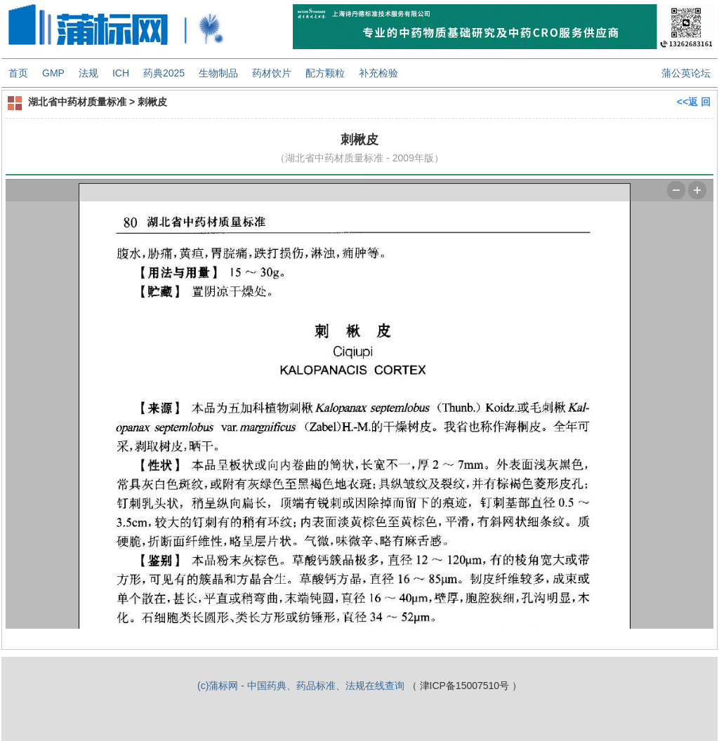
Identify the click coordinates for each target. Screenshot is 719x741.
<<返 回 (694, 101)
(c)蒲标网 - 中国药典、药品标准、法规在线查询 (300, 685)
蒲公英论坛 (686, 73)
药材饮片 (271, 73)
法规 (88, 73)
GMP (53, 73)
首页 (18, 73)
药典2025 (164, 73)
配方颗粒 (325, 73)
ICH (120, 73)
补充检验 (378, 73)
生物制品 (218, 73)
